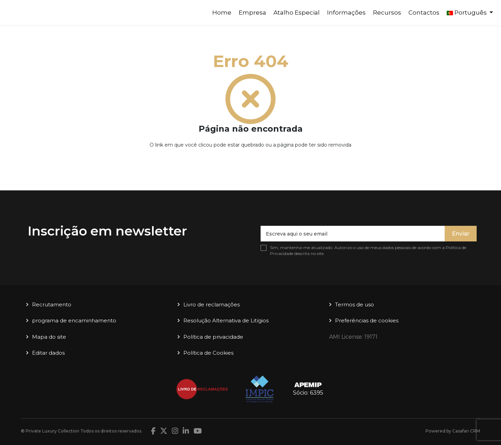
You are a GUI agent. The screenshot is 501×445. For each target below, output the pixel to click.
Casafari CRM (466, 431)
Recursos (387, 12)
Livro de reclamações (211, 304)
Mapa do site (49, 336)
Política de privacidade (213, 336)
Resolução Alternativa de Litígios (226, 320)
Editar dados (48, 352)
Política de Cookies (208, 352)
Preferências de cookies (366, 320)
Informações (346, 12)
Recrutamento (51, 304)
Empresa (252, 12)
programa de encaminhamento (74, 320)
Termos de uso (354, 304)
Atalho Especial (296, 12)
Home (221, 12)
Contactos (423, 12)
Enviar (460, 233)
